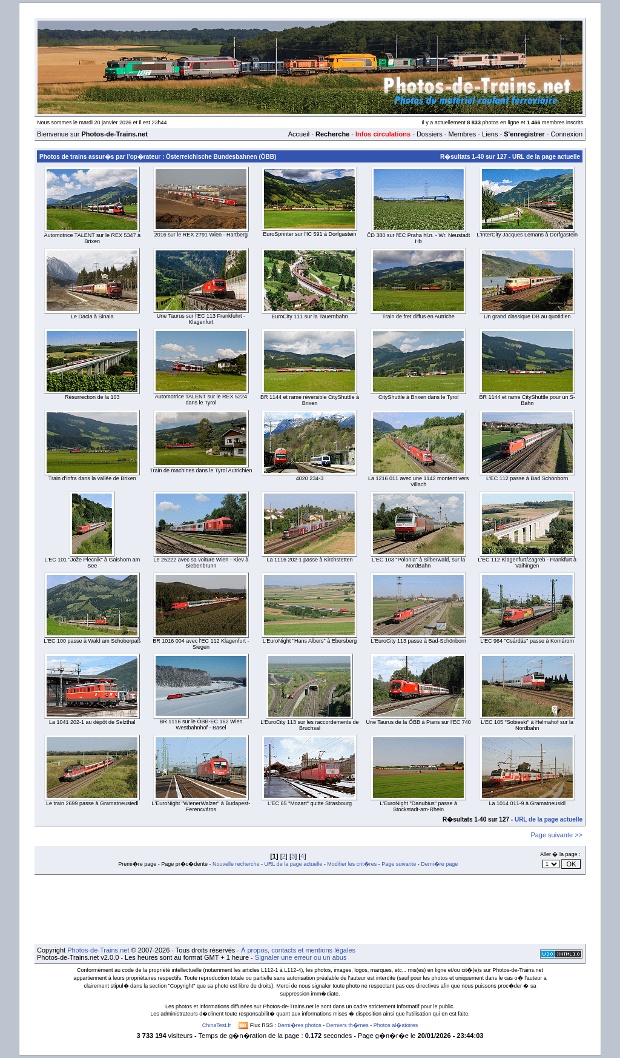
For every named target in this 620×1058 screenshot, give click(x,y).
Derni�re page (439, 864)
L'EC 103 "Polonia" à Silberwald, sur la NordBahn (418, 563)
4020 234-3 (310, 478)
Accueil (298, 134)
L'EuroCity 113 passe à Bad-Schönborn (418, 641)
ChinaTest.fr (216, 1025)
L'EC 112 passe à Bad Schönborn (527, 478)
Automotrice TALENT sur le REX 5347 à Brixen (92, 238)
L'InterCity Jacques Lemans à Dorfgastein (527, 235)
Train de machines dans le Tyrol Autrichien (201, 470)
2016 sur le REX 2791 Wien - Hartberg (201, 235)
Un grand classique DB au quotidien (527, 316)
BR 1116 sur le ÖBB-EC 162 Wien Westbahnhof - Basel (200, 724)
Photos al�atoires (396, 1025)
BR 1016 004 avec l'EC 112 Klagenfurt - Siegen (201, 644)
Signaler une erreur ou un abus (301, 957)
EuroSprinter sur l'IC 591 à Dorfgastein (309, 234)
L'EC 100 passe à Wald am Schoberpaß (92, 641)
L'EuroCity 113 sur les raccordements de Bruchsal (309, 725)
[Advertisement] (310, 909)
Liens (490, 134)
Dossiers (430, 134)
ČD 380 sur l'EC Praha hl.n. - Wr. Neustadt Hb (418, 238)
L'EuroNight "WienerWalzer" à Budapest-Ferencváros (200, 806)
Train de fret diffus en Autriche (418, 316)
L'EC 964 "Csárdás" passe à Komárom (527, 641)
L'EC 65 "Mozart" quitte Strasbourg (310, 803)
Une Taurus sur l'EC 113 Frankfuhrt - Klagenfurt (201, 319)
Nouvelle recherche (236, 864)
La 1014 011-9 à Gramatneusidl (527, 803)
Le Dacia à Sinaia (92, 316)
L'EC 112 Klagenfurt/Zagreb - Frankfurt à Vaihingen (527, 563)
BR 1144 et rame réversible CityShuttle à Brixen (309, 400)
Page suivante (398, 864)
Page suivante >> (556, 835)
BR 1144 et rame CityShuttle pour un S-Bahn (527, 400)
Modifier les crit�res (352, 864)
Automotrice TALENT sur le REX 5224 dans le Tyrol (201, 399)
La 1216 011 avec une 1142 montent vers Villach (418, 481)
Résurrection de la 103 (92, 397)
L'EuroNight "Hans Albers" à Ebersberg (310, 641)
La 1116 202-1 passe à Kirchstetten (309, 560)
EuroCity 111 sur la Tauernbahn (309, 316)
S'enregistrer (524, 134)
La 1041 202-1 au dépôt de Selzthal (92, 722)
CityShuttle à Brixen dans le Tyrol (418, 397)
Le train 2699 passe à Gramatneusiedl (92, 803)
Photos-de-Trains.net (98, 950)
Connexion (566, 134)
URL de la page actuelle (546, 156)
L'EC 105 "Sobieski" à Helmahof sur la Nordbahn (527, 725)
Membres (462, 134)
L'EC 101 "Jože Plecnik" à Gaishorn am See (92, 563)
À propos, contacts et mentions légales (298, 950)
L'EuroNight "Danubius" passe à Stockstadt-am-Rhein (418, 806)
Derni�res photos (299, 1025)
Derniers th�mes (347, 1025)
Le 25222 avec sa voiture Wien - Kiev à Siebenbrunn (201, 563)
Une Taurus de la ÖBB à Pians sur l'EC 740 (418, 722)
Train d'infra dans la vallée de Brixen (92, 478)
